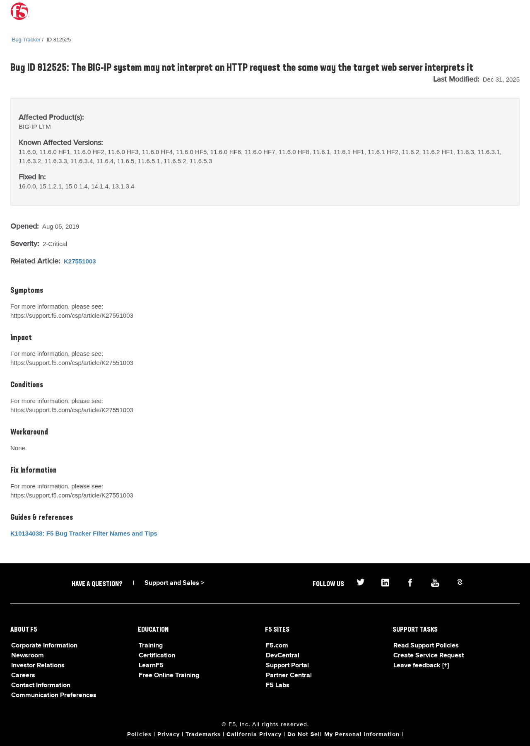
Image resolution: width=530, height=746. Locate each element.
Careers (23, 675)
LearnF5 (151, 665)
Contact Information (40, 685)
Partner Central (289, 675)
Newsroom (27, 655)
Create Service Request (428, 655)
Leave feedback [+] (421, 665)
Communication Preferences (53, 695)
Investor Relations (38, 665)
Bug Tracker (26, 39)
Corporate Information (44, 645)
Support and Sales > (174, 583)
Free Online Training (169, 675)
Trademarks (203, 734)
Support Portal (287, 665)
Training (151, 645)
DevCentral (282, 655)
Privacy (168, 734)
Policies (139, 734)
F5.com (277, 645)
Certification (157, 655)
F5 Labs (277, 685)
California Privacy (254, 734)
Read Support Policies (426, 645)
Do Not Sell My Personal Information (343, 734)
